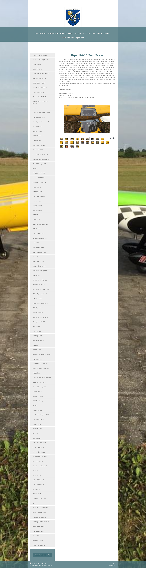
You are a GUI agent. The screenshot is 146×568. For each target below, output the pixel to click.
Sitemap (43, 563)
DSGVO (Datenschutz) (42, 555)
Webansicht (112, 565)
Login (114, 563)
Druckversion (35, 563)
